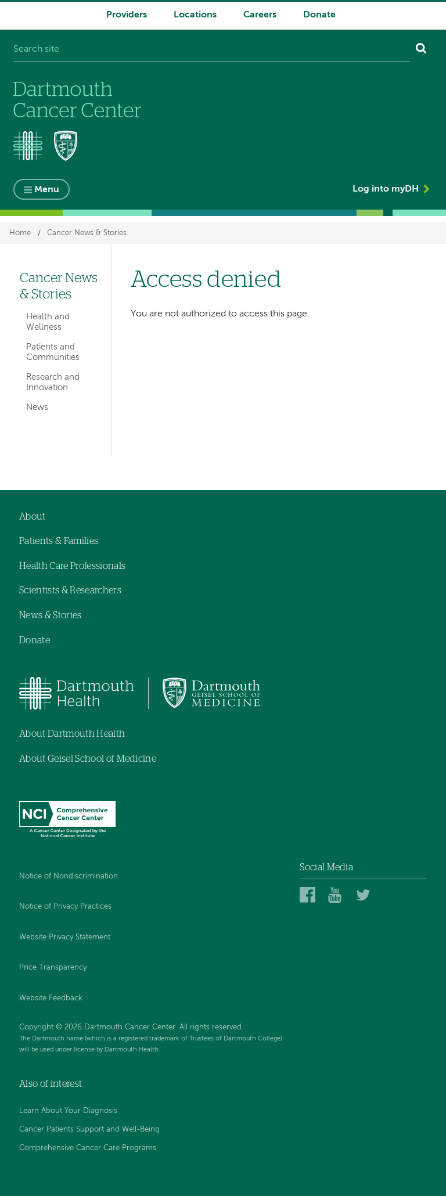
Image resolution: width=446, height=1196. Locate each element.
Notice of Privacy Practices (65, 906)
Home (20, 233)
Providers (126, 15)
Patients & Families (58, 541)
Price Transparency (53, 967)
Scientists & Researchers (70, 590)
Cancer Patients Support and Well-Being (89, 1129)
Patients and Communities (53, 352)
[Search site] (211, 50)
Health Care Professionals (72, 566)
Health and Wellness (48, 322)
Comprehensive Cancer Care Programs (87, 1148)
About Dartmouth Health (72, 734)
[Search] (421, 50)
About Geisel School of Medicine (87, 758)
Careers (259, 15)
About (32, 516)
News (37, 407)
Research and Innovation (53, 382)
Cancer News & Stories (87, 233)
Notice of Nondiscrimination (68, 876)
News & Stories (50, 615)
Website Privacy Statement (64, 937)
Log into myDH (386, 189)
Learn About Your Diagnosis (68, 1111)
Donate (319, 15)
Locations (195, 15)
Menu (46, 189)
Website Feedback (50, 998)
